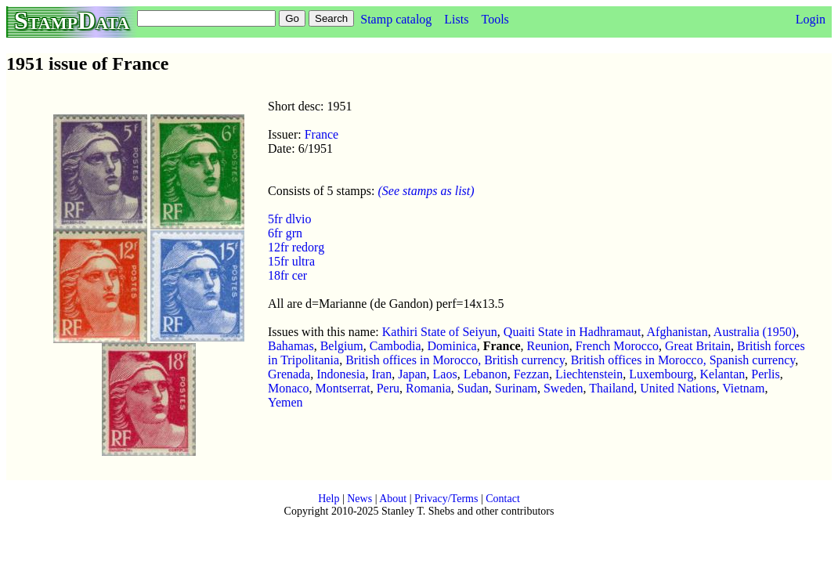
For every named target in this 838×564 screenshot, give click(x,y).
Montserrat (342, 388)
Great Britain (698, 345)
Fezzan (531, 374)
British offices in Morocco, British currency (455, 360)
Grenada (289, 374)
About (392, 498)
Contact (503, 498)
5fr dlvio (290, 219)
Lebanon (485, 374)
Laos (445, 374)
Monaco (288, 388)
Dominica (452, 345)
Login (810, 19)
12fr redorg (296, 247)
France (322, 134)
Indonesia (340, 374)
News (359, 498)
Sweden (563, 388)
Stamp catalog (396, 19)
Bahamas (291, 345)
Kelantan (723, 374)
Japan (412, 374)
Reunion (548, 345)
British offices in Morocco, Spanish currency (683, 360)
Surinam (516, 388)
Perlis (765, 374)
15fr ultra (291, 261)
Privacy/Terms (446, 498)
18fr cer (287, 275)
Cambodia (395, 345)
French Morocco (617, 345)
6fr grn (285, 233)
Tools (494, 19)
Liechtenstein (589, 374)
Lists (456, 19)
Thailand (611, 388)
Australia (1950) (754, 331)
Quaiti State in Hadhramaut (572, 331)
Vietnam (743, 388)
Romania (428, 388)
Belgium (341, 345)
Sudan (473, 388)
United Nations (678, 388)
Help (328, 498)
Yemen (285, 402)
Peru (388, 388)
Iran (381, 374)
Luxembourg (661, 374)
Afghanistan (677, 331)
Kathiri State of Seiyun (439, 331)
